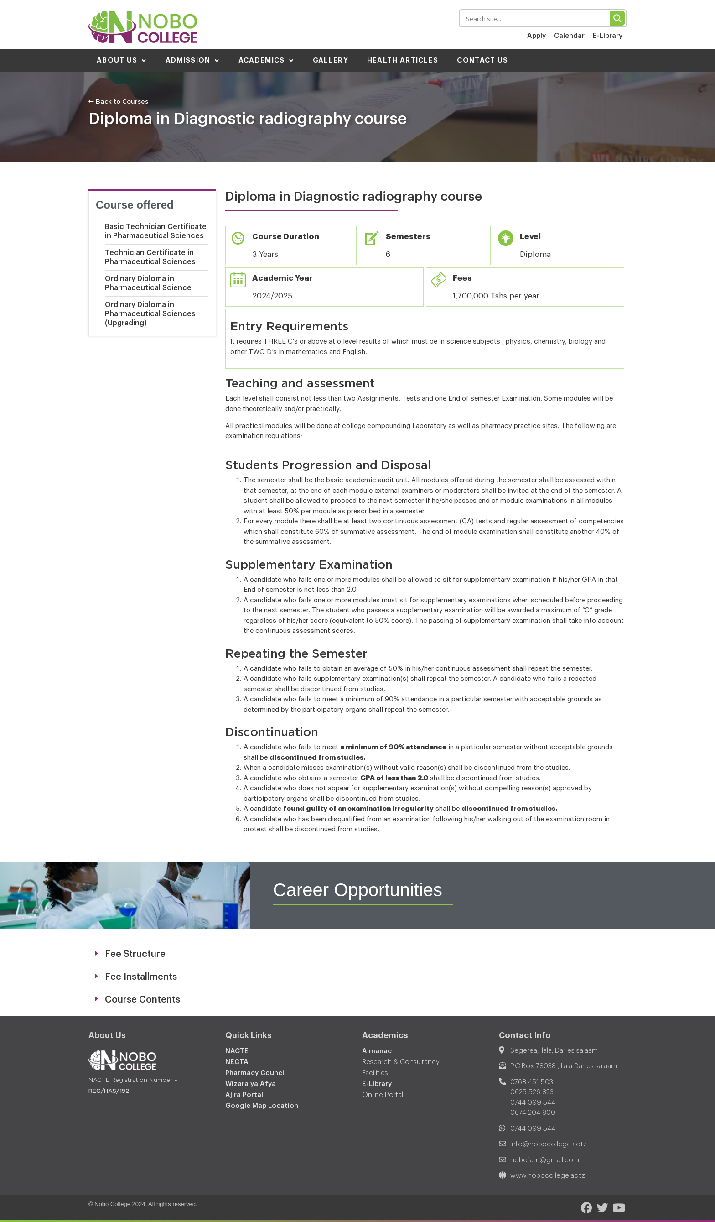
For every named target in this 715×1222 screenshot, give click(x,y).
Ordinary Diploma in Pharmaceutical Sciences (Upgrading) (150, 313)
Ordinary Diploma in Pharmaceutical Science (148, 283)
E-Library (607, 35)
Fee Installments (141, 976)
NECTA (237, 1061)
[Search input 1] (536, 18)
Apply (536, 35)
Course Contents (142, 999)
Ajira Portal (244, 1094)
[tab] (357, 953)
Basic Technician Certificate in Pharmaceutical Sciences (156, 231)
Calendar (569, 35)
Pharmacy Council (255, 1072)
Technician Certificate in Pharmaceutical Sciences (150, 257)
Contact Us (482, 60)
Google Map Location (261, 1105)
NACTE (237, 1050)
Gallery (330, 60)
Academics (266, 60)
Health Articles (403, 60)
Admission (193, 60)
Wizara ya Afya (250, 1083)
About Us (122, 60)
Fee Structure (135, 953)
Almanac (377, 1050)
